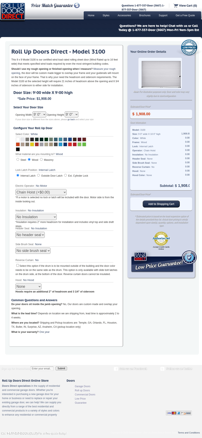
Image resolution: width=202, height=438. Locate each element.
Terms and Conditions (189, 432)
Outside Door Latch (51, 175)
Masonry (48, 159)
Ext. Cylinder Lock (78, 175)
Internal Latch (27, 175)
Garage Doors (82, 386)
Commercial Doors (85, 394)
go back (71, 119)
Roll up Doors (82, 390)
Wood (35, 159)
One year (44, 332)
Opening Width (24, 114)
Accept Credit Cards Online (161, 248)
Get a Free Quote (185, 15)
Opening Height (56, 114)
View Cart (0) (185, 5)
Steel (23, 159)
